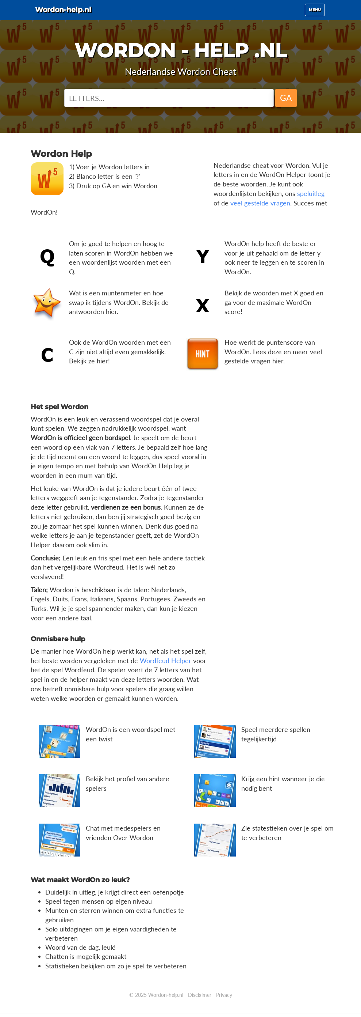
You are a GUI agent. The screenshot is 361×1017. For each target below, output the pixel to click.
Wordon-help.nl (72, 13)
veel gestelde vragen (260, 203)
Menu (316, 14)
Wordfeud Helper (165, 661)
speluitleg (310, 193)
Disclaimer (199, 995)
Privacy (224, 995)
